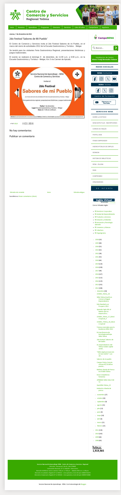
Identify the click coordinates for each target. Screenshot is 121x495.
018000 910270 (86, 473)
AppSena (105, 27)
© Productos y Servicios (103, 217)
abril (98, 419)
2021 (97, 257)
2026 (97, 240)
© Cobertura (99, 230)
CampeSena (93, 27)
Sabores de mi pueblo (104, 359)
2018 (97, 267)
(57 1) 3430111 (57, 473)
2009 (97, 437)
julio (98, 408)
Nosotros (21, 27)
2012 (97, 288)
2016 (97, 274)
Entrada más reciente (17, 192)
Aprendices (33, 27)
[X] (108, 79)
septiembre (101, 402)
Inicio (12, 27)
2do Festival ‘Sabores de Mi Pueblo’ (105, 341)
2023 (97, 250)
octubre (100, 398)
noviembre (101, 395)
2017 (97, 271)
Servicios (67, 27)
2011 (97, 430)
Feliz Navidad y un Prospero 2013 (103, 305)
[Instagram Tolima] (111, 90)
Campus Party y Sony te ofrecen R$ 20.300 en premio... (105, 364)
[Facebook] (95, 79)
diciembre (100, 291)
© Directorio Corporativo (103, 211)
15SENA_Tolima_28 (103, 294)
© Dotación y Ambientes (103, 220)
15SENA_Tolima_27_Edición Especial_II (106, 318)
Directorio (56, 27)
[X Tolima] (104, 90)
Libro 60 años (80, 27)
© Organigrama (100, 233)
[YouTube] (114, 79)
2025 (97, 243)
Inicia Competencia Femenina (103, 376)
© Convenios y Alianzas (102, 227)
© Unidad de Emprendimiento (105, 214)
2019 (97, 264)
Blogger (83, 484)
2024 (97, 247)
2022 (97, 253)
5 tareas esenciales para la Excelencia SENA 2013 (106, 328)
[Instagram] (101, 79)
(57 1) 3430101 (58, 475)
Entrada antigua (79, 192)
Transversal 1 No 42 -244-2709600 (66, 466)
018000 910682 (86, 475)
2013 (97, 285)
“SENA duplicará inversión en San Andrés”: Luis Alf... (105, 354)
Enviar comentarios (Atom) (28, 196)
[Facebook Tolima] (98, 90)
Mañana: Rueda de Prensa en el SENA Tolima (105, 371)
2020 (97, 260)
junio (99, 412)
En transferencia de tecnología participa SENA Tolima (104, 334)
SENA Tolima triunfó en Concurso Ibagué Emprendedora (104, 299)
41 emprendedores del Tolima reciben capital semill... (105, 347)
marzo (99, 422)
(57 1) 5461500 (65, 468)
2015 (97, 278)
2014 (97, 281)
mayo (99, 415)
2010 (97, 434)
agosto (99, 405)
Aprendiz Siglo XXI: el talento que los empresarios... (104, 311)
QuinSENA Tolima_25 (104, 385)
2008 (97, 440)
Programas (45, 27)
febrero (100, 426)
